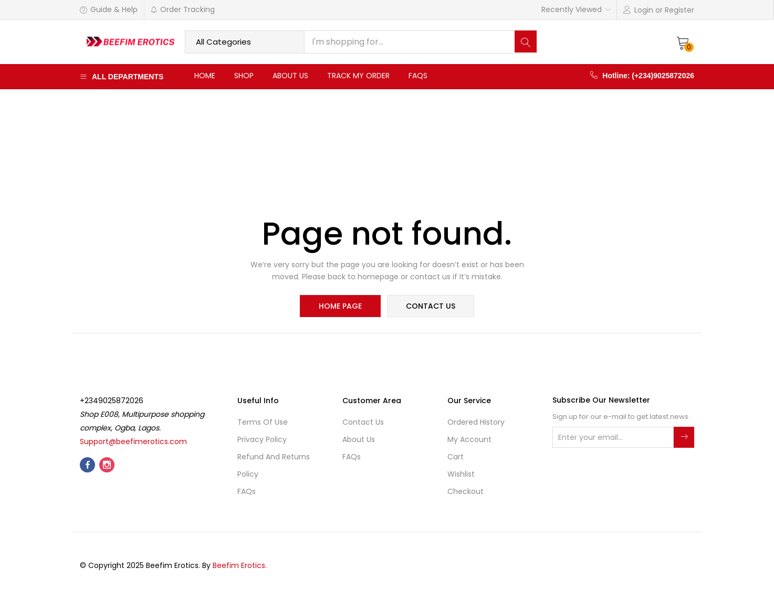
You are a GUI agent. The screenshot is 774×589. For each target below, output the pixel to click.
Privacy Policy (262, 440)
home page (340, 306)
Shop (244, 75)
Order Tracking (182, 9)
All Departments (121, 76)
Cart (455, 458)
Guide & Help (109, 9)
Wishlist (461, 475)
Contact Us (363, 423)
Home (204, 75)
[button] (683, 42)
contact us (430, 306)
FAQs (418, 75)
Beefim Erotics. (240, 566)
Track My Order (358, 75)
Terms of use (262, 423)
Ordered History (476, 423)
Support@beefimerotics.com (133, 442)
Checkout (465, 492)
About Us (290, 75)
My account (469, 440)
